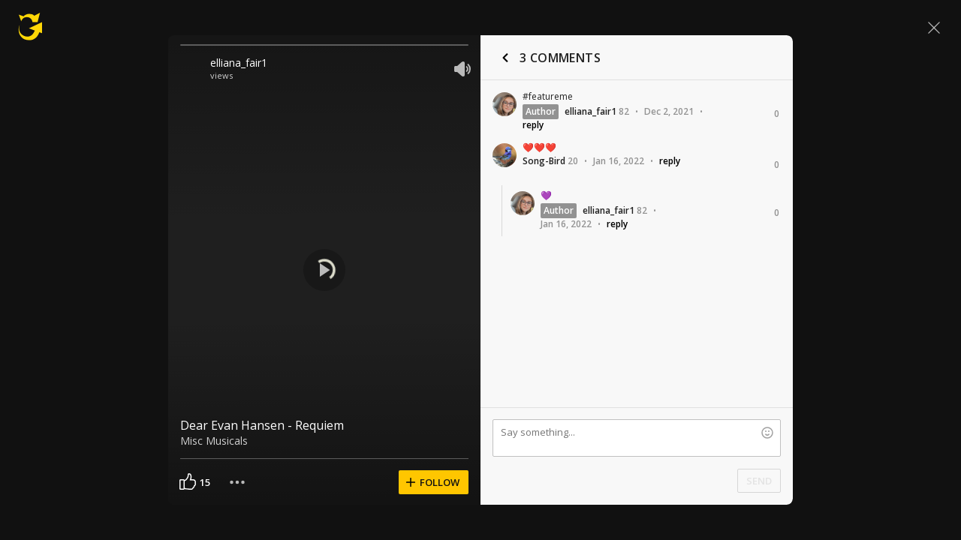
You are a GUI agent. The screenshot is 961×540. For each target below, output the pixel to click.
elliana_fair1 (238, 63)
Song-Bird (544, 160)
